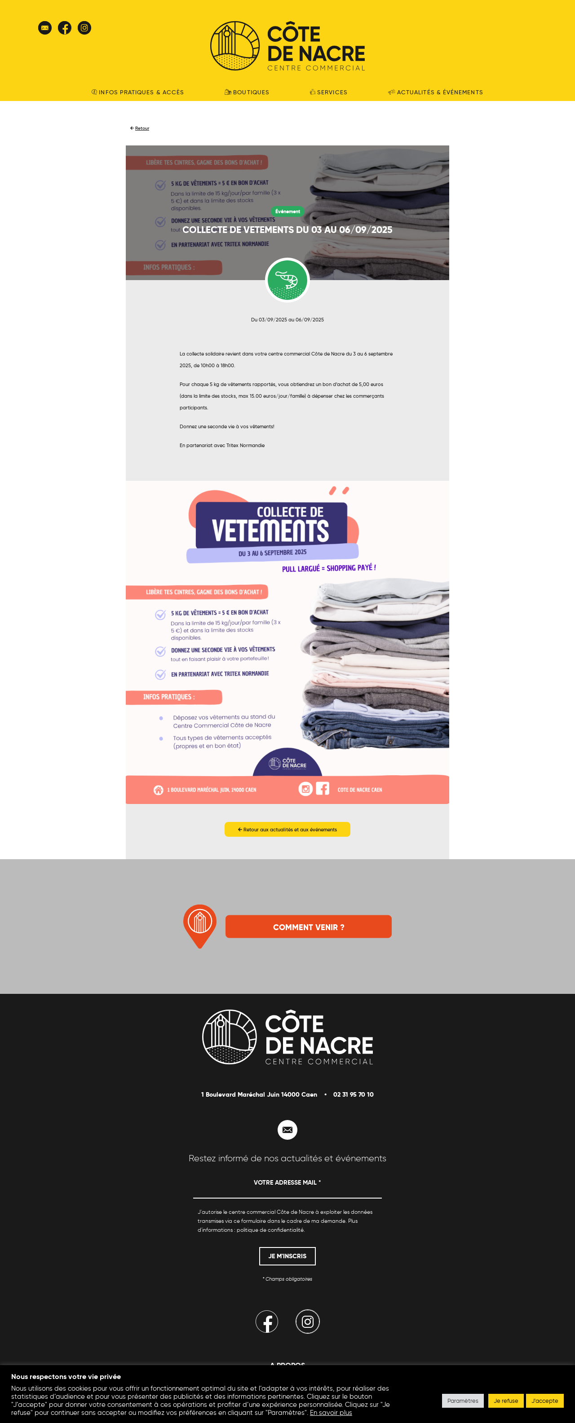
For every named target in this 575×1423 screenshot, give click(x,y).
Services (329, 92)
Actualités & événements (435, 92)
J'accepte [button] (544, 1400)
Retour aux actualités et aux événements (287, 829)
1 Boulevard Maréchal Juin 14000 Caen (259, 1094)
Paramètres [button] (462, 1400)
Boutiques (247, 92)
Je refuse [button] (506, 1400)
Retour (142, 128)
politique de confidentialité (270, 1229)
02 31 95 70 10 (353, 1094)
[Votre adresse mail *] (287, 1186)
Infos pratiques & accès (138, 92)
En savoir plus (331, 1413)
